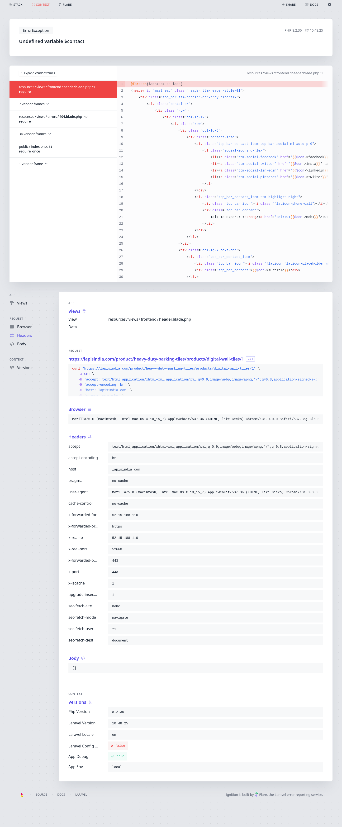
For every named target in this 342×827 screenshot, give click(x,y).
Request (16, 319)
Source (41, 795)
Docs (61, 795)
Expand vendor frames (38, 73)
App (12, 295)
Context (17, 359)
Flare (261, 794)
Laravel (81, 795)
